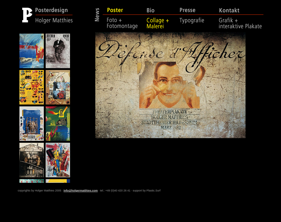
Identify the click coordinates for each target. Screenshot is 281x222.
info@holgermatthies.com (81, 190)
